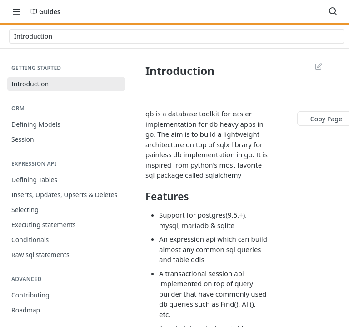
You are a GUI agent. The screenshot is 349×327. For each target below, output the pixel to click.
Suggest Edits (318, 66)
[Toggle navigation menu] (16, 11)
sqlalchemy (223, 174)
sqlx (223, 144)
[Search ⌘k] (332, 11)
